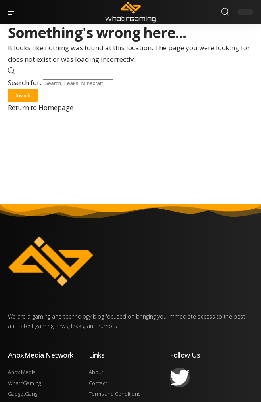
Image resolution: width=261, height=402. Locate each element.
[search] (225, 12)
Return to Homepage (40, 107)
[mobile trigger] (14, 12)
